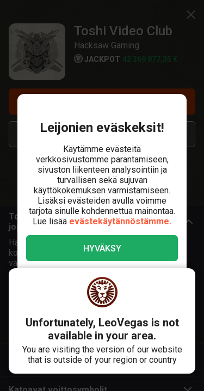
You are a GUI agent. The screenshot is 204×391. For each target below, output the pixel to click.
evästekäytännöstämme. (120, 221)
